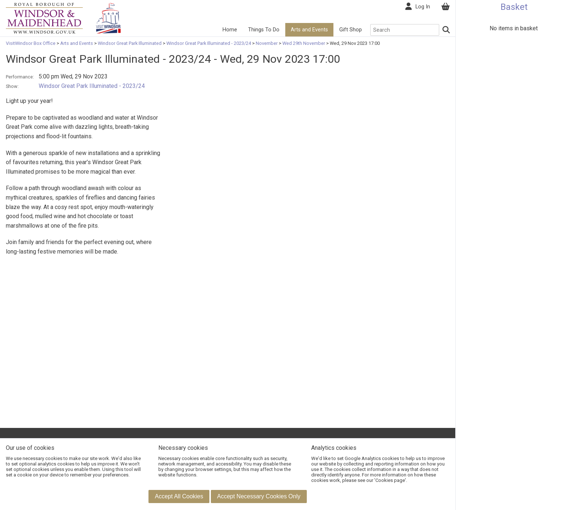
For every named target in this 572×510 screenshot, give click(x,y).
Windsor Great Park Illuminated (130, 43)
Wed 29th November (303, 43)
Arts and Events (309, 30)
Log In (423, 7)
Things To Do (263, 30)
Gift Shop (350, 30)
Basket (513, 7)
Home (230, 30)
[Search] (446, 29)
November (267, 43)
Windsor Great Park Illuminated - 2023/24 (208, 43)
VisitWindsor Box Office (31, 43)
